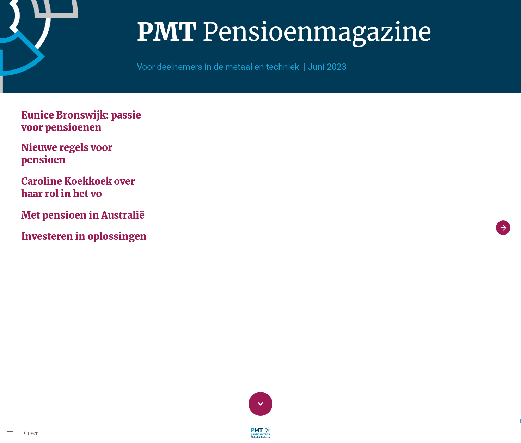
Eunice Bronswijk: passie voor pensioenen (82, 121)
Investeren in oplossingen (84, 236)
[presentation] (260, 46)
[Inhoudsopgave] (10, 433)
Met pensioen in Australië (83, 215)
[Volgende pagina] (503, 227)
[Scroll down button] (260, 404)
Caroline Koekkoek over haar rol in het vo (79, 187)
